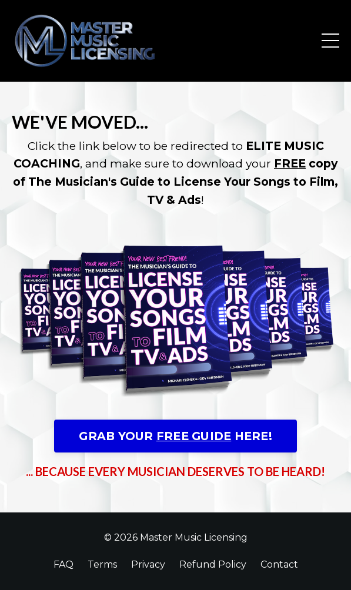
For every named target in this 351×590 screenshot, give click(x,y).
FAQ (63, 564)
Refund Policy (212, 564)
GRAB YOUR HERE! (175, 436)
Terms (102, 564)
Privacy (148, 564)
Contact (279, 564)
